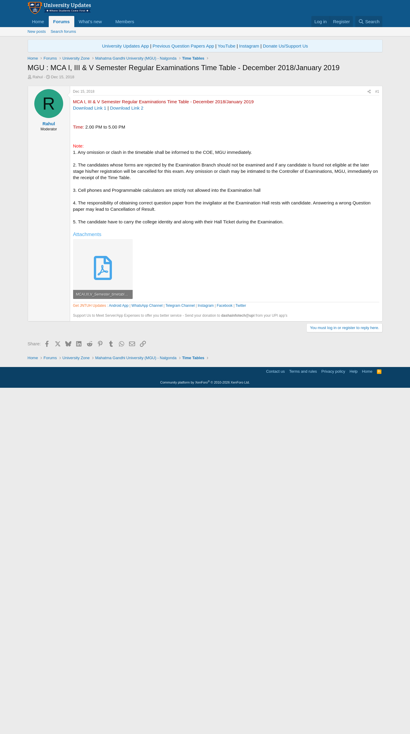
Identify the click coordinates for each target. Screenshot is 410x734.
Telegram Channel (180, 477)
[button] (106, 21)
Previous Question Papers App (183, 45)
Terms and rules (303, 714)
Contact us (275, 714)
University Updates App (125, 45)
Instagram (249, 45)
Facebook (225, 477)
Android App (118, 477)
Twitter (241, 477)
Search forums (63, 31)
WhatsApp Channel (146, 477)
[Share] (369, 176)
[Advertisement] (205, 125)
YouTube (227, 45)
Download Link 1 (89, 192)
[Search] (369, 21)
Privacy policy (333, 714)
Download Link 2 (126, 192)
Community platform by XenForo (205, 725)
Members (124, 21)
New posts (37, 31)
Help (354, 714)
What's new (90, 21)
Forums (61, 21)
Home (38, 21)
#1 (377, 176)
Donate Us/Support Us (285, 45)
